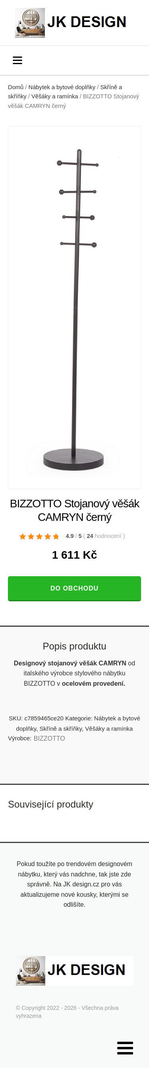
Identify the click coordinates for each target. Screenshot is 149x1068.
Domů (15, 87)
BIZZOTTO (49, 738)
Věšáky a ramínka (54, 96)
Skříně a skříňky (61, 728)
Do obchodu (74, 588)
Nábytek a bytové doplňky (62, 87)
